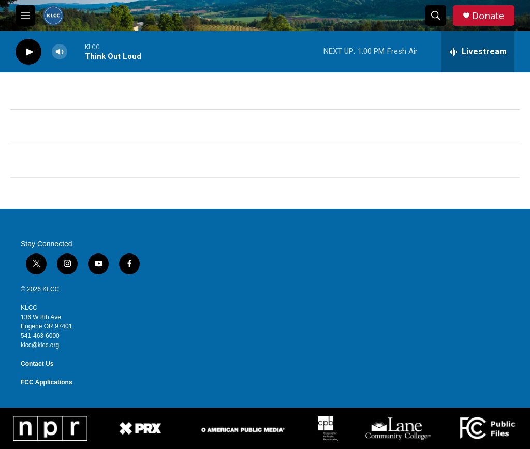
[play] (28, 52)
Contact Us (37, 363)
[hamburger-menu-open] (25, 15)
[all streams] (477, 51)
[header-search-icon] (435, 15)
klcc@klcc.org (40, 345)
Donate (488, 15)
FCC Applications (46, 382)
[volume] (59, 52)
